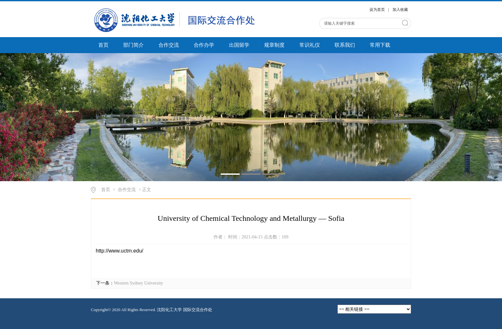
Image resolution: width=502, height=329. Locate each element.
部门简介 (133, 45)
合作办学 (204, 45)
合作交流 (168, 45)
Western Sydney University (138, 283)
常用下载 (380, 45)
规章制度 (274, 45)
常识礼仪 (309, 45)
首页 (103, 45)
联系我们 (345, 45)
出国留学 (239, 45)
